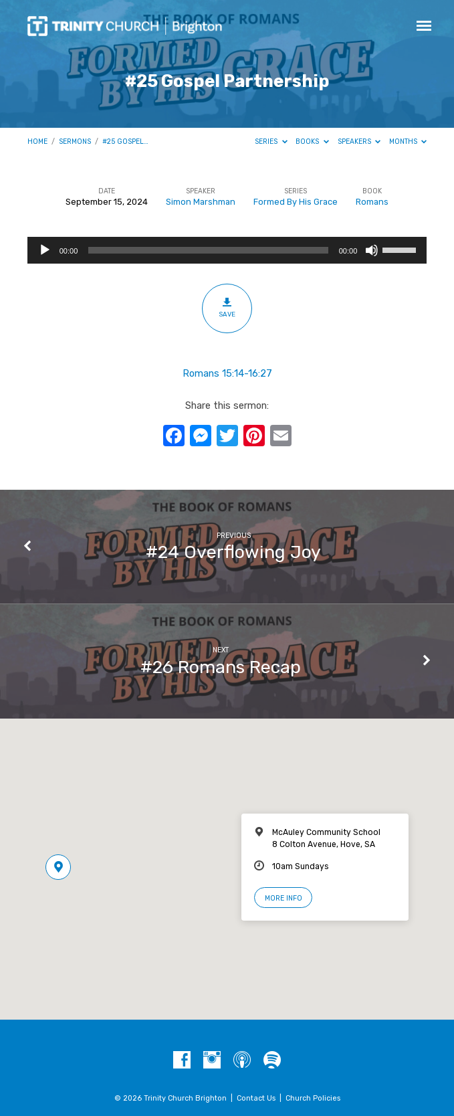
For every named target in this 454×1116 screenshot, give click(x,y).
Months (408, 141)
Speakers (359, 141)
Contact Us (256, 1098)
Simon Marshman (200, 202)
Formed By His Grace (295, 202)
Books (312, 141)
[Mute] (371, 250)
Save (227, 308)
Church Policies (313, 1098)
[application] (227, 250)
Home (37, 141)
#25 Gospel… (125, 141)
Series (271, 141)
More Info (283, 898)
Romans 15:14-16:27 (227, 373)
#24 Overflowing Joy (233, 552)
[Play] (44, 250)
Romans (372, 202)
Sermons (75, 141)
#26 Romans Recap (220, 667)
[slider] (208, 250)
